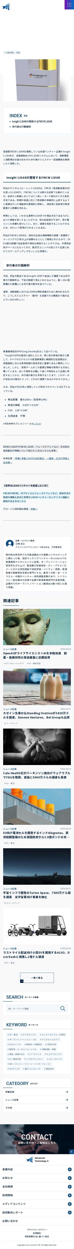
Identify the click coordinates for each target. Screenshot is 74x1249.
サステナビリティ (54, 1054)
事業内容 (7, 1169)
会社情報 (7, 1186)
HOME (6, 14)
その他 (8, 1107)
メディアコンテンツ (20, 14)
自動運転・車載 (13, 52)
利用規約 (37, 1233)
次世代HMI (51, 1044)
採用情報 (7, 1195)
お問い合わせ (10, 1221)
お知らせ (7, 1178)
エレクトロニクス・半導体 (53, 1034)
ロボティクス (15, 1044)
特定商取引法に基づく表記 (37, 1236)
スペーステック (55, 1059)
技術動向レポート (12, 1212)
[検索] (64, 1008)
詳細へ (34, 508)
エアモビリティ (29, 1034)
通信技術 (49, 1068)
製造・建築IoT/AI (16, 1054)
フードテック (35, 1054)
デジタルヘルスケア (50, 1039)
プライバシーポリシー (37, 1229)
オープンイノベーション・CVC (23, 1039)
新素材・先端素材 (34, 1044)
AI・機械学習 (15, 1059)
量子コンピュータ (32, 1068)
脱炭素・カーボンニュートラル (23, 1049)
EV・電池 (13, 1034)
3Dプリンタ (14, 1068)
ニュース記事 (12, 1099)
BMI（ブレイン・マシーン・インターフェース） (30, 1063)
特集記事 (7, 23)
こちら (37, 423)
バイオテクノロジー (35, 1059)
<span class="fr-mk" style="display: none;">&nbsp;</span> (37, 324)
